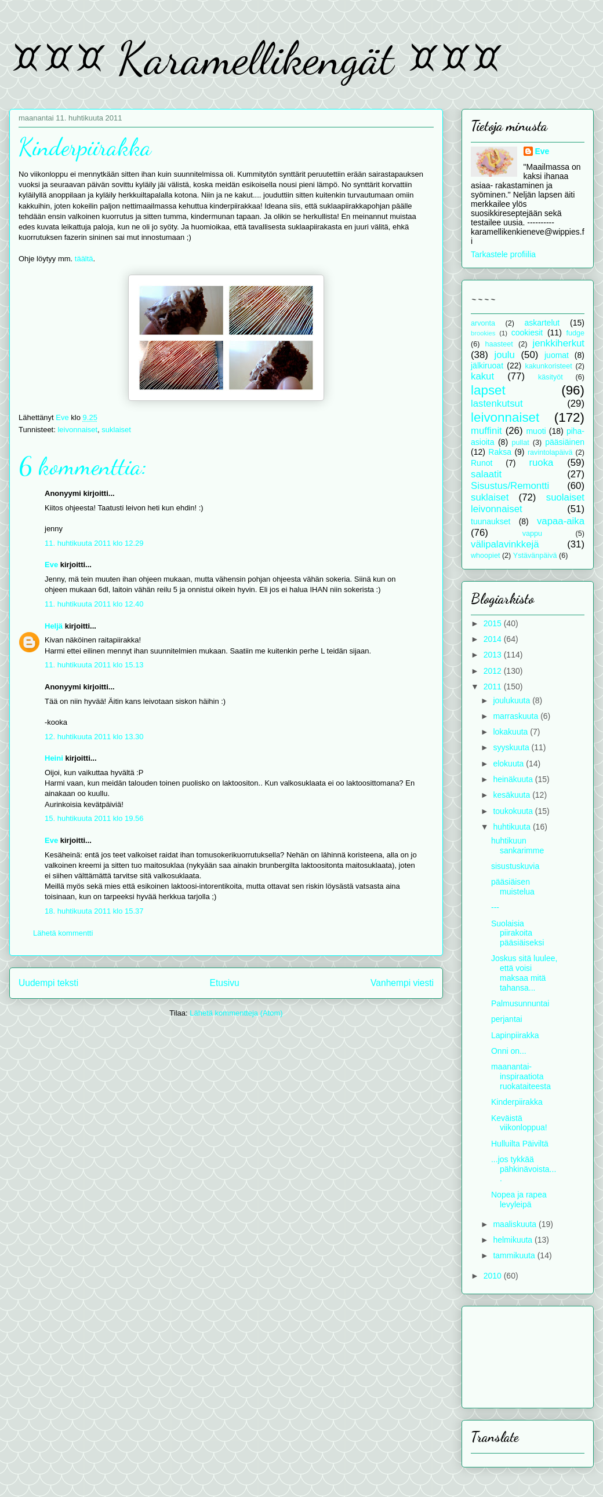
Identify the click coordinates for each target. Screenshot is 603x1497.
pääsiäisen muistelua (513, 886)
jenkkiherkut (558, 343)
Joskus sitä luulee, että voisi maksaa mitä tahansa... (524, 973)
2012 (494, 671)
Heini (54, 758)
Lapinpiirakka (515, 1035)
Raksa (499, 452)
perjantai (506, 1019)
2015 (494, 623)
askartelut (542, 322)
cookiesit (527, 332)
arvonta (483, 323)
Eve (51, 564)
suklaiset (116, 429)
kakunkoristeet (548, 366)
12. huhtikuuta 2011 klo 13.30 (94, 736)
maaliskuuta (516, 1224)
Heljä (54, 626)
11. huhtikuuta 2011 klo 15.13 (94, 664)
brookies (483, 333)
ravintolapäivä (550, 452)
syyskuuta (512, 747)
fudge (575, 333)
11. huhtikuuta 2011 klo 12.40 (94, 604)
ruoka (541, 462)
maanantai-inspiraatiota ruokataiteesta (521, 1076)
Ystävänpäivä (535, 556)
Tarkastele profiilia (503, 254)
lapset (488, 390)
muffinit (486, 430)
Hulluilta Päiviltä (519, 1143)
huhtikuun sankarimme (517, 845)
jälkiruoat (487, 365)
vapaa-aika (560, 521)
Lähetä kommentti (63, 933)
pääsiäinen (564, 442)
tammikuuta (515, 1255)
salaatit (486, 474)
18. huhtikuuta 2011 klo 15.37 (94, 911)
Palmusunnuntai (520, 1003)
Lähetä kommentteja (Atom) (236, 1013)
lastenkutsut (497, 403)
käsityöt (550, 377)
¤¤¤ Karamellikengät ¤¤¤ (255, 58)
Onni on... (508, 1051)
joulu (504, 354)
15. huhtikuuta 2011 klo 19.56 (94, 818)
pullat (520, 443)
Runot (481, 463)
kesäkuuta (512, 794)
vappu (532, 534)
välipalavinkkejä (505, 544)
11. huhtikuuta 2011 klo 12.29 (94, 543)
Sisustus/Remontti (510, 485)
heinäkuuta (514, 779)
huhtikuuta (513, 826)
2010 (494, 1275)
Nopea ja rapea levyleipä (519, 1199)
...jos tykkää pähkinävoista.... (523, 1169)
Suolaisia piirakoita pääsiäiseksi (517, 933)
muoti (536, 431)
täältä (84, 258)
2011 (494, 686)
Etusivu (224, 983)
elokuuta (509, 763)
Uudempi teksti (48, 983)
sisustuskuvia (515, 866)
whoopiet (485, 556)
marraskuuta (516, 716)
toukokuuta (514, 811)
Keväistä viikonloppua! (519, 1123)
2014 (494, 639)
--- (495, 907)
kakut (482, 376)
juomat (556, 355)
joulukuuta (512, 700)
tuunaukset (491, 521)
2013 (494, 654)
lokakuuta (511, 731)
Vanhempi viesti (402, 983)
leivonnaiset (77, 429)
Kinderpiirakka (517, 1102)
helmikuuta (514, 1239)
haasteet (499, 344)
